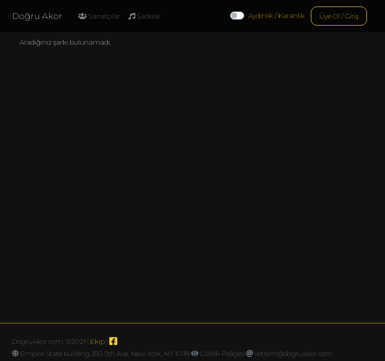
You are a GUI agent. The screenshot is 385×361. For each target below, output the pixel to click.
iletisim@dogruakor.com (294, 353)
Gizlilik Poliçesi (222, 353)
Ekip (97, 341)
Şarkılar (144, 16)
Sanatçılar (99, 16)
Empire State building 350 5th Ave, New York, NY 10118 (104, 353)
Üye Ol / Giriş (338, 16)
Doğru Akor (37, 16)
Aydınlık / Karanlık (276, 16)
